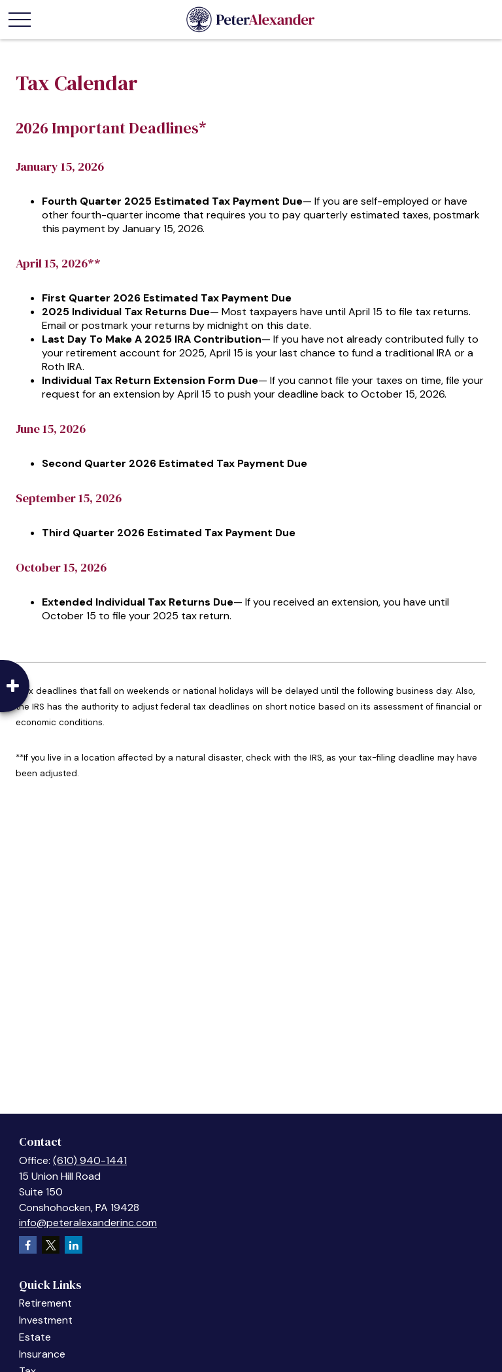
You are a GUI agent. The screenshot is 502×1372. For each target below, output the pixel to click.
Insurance (42, 1354)
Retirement (45, 1303)
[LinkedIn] (73, 1245)
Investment (46, 1320)
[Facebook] (28, 1245)
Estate (35, 1337)
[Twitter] (50, 1245)
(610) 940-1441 (90, 1160)
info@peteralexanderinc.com (88, 1222)
